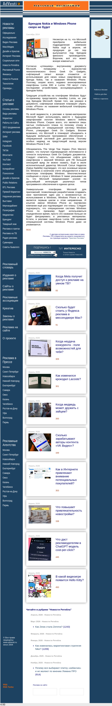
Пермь (6, 422)
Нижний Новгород (11, 381)
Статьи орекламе (8, 102)
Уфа (5, 413)
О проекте (9, 338)
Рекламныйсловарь (10, 265)
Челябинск (8, 404)
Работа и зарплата (100, 99)
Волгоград (7, 417)
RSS (5, 685)
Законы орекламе (9, 318)
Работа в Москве (100, 90)
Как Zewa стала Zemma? (48, 626)
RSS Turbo (8, 687)
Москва (6, 367)
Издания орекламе (9, 277)
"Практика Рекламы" (76, 238)
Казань (6, 399)
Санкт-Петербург (11, 371)
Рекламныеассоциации (10, 299)
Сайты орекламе (8, 288)
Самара (6, 390)
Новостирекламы (8, 26)
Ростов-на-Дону (10, 408)
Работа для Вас (101, 94)
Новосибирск (9, 376)
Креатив (8, 308)
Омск (5, 394)
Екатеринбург (9, 385)
